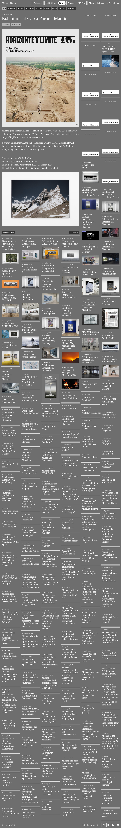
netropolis (20, 8)
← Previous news (8, 232)
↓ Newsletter (113, 3)
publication (62, 8)
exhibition (47, 8)
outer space (72, 8)
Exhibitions (50, 3)
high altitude (30, 8)
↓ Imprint (10, 825)
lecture (54, 8)
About (91, 3)
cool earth (39, 8)
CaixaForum (17, 161)
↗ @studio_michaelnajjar (90, 35)
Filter (4, 8)
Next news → (73, 232)
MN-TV (82, 3)
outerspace (11, 8)
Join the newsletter (91, 825)
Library (100, 3)
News (61, 3)
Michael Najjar (9, 3)
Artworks (38, 3)
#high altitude (16, 25)
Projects (71, 3)
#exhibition (6, 25)
